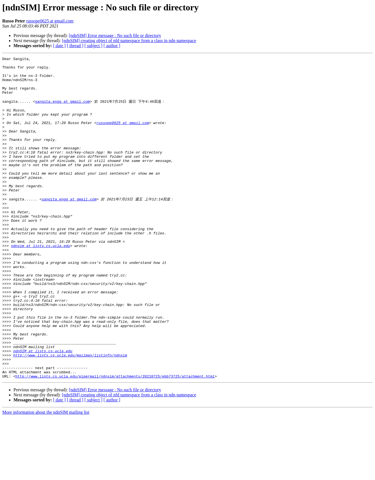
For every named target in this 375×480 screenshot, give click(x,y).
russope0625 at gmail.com (49, 21)
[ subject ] (93, 45)
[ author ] (112, 45)
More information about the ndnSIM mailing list (45, 475)
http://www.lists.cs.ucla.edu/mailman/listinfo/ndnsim (70, 413)
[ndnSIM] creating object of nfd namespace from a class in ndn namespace (129, 40)
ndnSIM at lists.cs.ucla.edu (42, 408)
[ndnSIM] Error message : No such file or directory (115, 35)
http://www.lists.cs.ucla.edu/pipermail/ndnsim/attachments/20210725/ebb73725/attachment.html (115, 439)
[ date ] (59, 45)
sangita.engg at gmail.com (62, 110)
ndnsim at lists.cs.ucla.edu (40, 282)
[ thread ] (75, 45)
